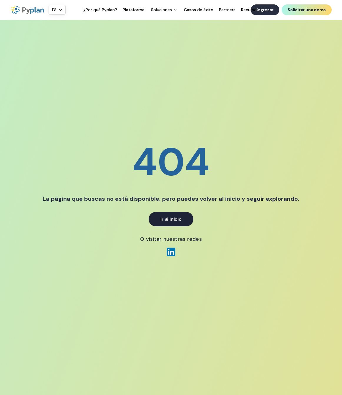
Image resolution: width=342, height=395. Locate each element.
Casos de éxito (198, 9)
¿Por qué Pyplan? (100, 9)
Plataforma (134, 9)
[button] (57, 10)
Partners (227, 9)
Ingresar (265, 9)
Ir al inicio (170, 219)
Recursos (250, 9)
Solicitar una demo (307, 9)
